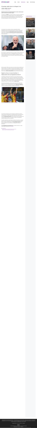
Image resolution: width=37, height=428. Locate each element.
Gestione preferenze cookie (34, 427)
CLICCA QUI (11, 126)
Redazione (22, 426)
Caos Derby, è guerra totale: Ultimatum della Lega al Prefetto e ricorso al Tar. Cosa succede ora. (30, 23)
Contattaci (23, 423)
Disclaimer (19, 426)
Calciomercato (4, 128)
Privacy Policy (15, 426)
